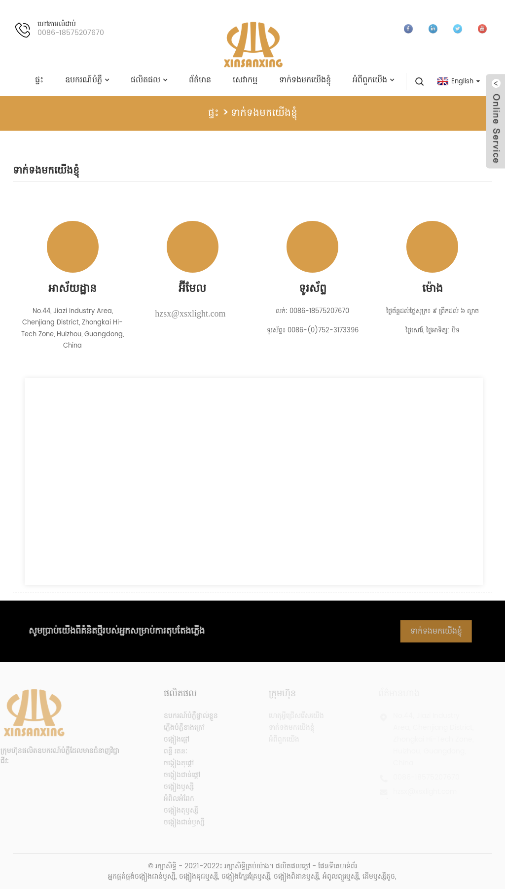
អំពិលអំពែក (171, 798)
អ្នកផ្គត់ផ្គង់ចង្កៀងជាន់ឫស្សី (142, 876)
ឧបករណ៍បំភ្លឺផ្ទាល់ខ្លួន (183, 715)
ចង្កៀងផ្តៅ (168, 739)
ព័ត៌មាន (200, 79)
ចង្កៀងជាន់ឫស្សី (176, 822)
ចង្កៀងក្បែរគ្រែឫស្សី (245, 876)
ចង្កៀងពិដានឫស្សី (296, 876)
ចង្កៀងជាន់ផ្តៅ (174, 775)
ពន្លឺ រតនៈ (168, 751)
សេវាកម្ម (245, 79)
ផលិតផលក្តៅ (293, 866)
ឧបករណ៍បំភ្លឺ (87, 80)
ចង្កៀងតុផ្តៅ (171, 763)
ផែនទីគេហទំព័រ (337, 866)
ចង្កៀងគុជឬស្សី (198, 876)
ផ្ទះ (39, 79)
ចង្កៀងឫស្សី (171, 786)
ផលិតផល (149, 80)
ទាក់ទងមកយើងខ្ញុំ (305, 79)
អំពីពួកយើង (373, 80)
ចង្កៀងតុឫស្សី (173, 810)
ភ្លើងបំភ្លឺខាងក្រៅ (176, 727)
